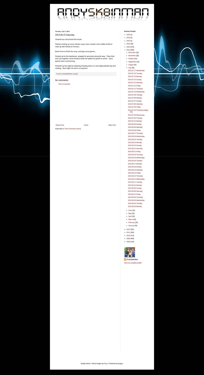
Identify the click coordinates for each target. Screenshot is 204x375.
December (132, 52)
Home (86, 125)
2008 (128, 242)
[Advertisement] (85, 104)
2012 (128, 229)
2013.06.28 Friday (134, 130)
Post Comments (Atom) (73, 129)
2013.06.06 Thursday (135, 197)
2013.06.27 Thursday (135, 133)
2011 (128, 232)
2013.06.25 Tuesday (135, 139)
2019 (128, 41)
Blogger (120, 363)
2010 (128, 235)
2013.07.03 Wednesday (136, 115)
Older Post (112, 125)
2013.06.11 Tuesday (135, 182)
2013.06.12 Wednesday (136, 179)
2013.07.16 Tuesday (135, 73)
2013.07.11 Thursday (135, 89)
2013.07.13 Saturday (135, 83)
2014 (128, 47)
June (130, 210)
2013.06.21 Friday (134, 152)
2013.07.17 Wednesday (136, 70)
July (130, 68)
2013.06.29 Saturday (135, 127)
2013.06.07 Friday (134, 194)
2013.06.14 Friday (134, 173)
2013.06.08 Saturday (135, 191)
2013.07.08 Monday (135, 98)
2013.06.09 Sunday (135, 188)
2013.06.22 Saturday (135, 149)
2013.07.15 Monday (135, 76)
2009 (128, 238)
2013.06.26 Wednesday (136, 136)
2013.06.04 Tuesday (135, 203)
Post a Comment (64, 84)
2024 (128, 38)
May (130, 213)
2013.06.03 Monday (135, 206)
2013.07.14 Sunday (135, 80)
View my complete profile (132, 263)
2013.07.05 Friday (134, 107)
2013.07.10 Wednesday (136, 92)
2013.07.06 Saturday (135, 104)
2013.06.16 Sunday (135, 167)
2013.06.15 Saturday (135, 170)
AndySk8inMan (132, 259)
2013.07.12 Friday (134, 86)
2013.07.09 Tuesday (135, 95)
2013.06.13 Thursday (135, 176)
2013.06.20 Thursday (135, 155)
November (132, 56)
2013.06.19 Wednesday (136, 158)
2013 (128, 50)
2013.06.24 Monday (135, 142)
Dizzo (106, 363)
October (131, 59)
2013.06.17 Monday (135, 164)
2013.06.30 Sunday (135, 124)
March (130, 219)
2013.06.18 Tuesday (135, 161)
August (131, 65)
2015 (128, 44)
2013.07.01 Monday (135, 121)
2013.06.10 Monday (135, 185)
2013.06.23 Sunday (135, 145)
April (130, 216)
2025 (128, 35)
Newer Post (60, 125)
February (131, 222)
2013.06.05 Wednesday (136, 200)
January (131, 226)
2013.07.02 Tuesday (135, 118)
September (132, 62)
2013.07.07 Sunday (135, 101)
